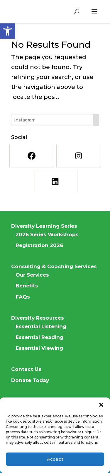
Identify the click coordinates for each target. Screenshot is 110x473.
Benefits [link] (27, 286)
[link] (7, 31)
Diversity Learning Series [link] (44, 226)
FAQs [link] (23, 297)
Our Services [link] (32, 275)
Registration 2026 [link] (39, 245)
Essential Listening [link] (41, 326)
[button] (101, 405)
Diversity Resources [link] (37, 318)
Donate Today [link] (30, 380)
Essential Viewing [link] (39, 348)
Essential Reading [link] (39, 337)
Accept (55, 459)
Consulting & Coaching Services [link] (54, 266)
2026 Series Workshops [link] (47, 234)
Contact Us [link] (26, 369)
